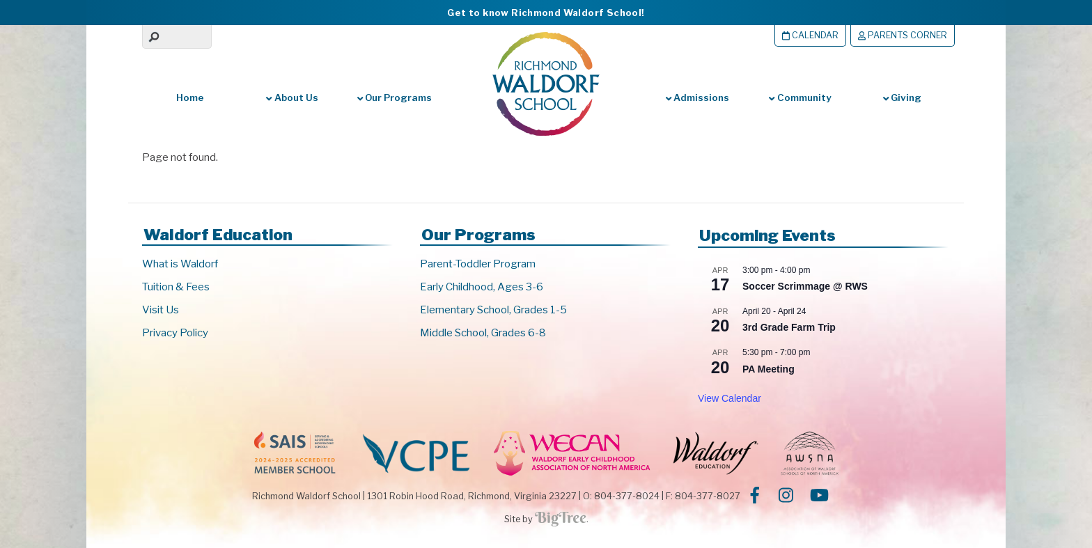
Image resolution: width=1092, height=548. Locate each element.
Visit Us (160, 310)
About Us (292, 97)
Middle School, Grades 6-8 (483, 333)
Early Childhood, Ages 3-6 (481, 287)
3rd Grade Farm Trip (789, 327)
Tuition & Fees (176, 287)
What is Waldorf (180, 264)
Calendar (810, 35)
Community (799, 97)
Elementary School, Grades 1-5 (493, 310)
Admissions (697, 97)
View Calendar (729, 398)
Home (190, 97)
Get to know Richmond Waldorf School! (545, 12)
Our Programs (394, 97)
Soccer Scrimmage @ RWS (805, 286)
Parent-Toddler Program (478, 264)
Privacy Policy (175, 333)
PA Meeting (768, 369)
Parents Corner (902, 35)
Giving (902, 97)
